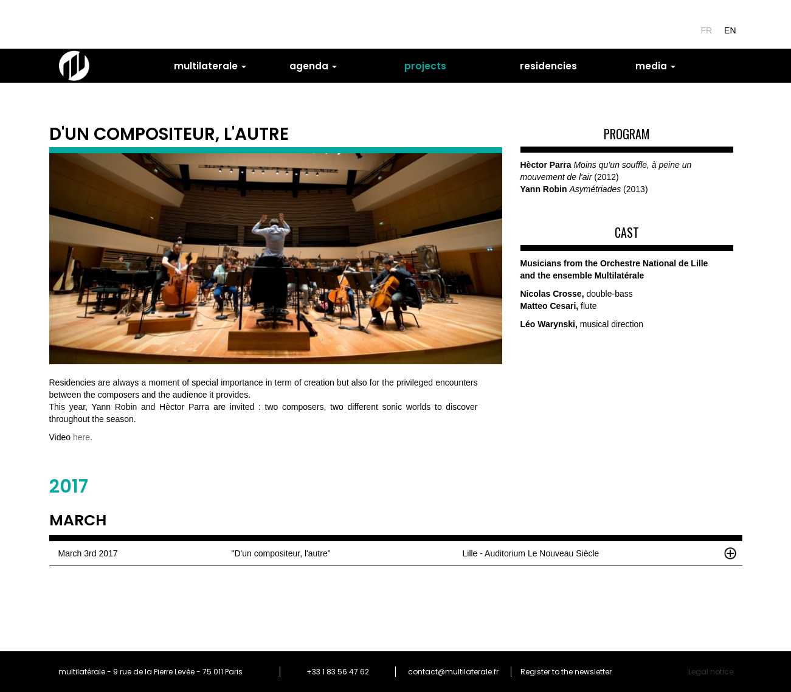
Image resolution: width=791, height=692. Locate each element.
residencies (548, 66)
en (730, 30)
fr (706, 30)
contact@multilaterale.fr (453, 671)
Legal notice (710, 671)
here (81, 437)
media (655, 66)
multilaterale (210, 66)
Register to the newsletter (566, 671)
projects (425, 66)
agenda (313, 66)
